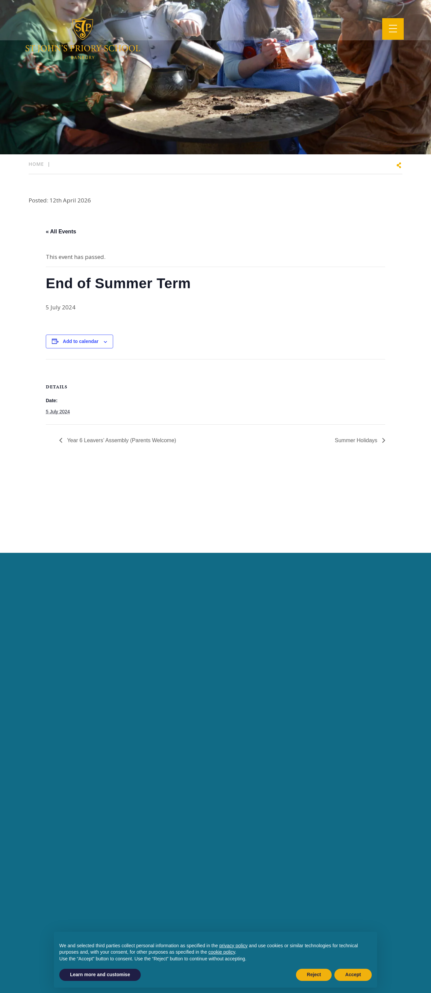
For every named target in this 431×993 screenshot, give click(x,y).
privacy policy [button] (233, 945)
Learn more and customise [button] (100, 974)
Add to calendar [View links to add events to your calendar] (81, 341)
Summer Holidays (357, 440)
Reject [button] (314, 974)
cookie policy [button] (221, 952)
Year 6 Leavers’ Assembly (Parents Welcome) (121, 440)
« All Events (61, 231)
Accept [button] (353, 974)
